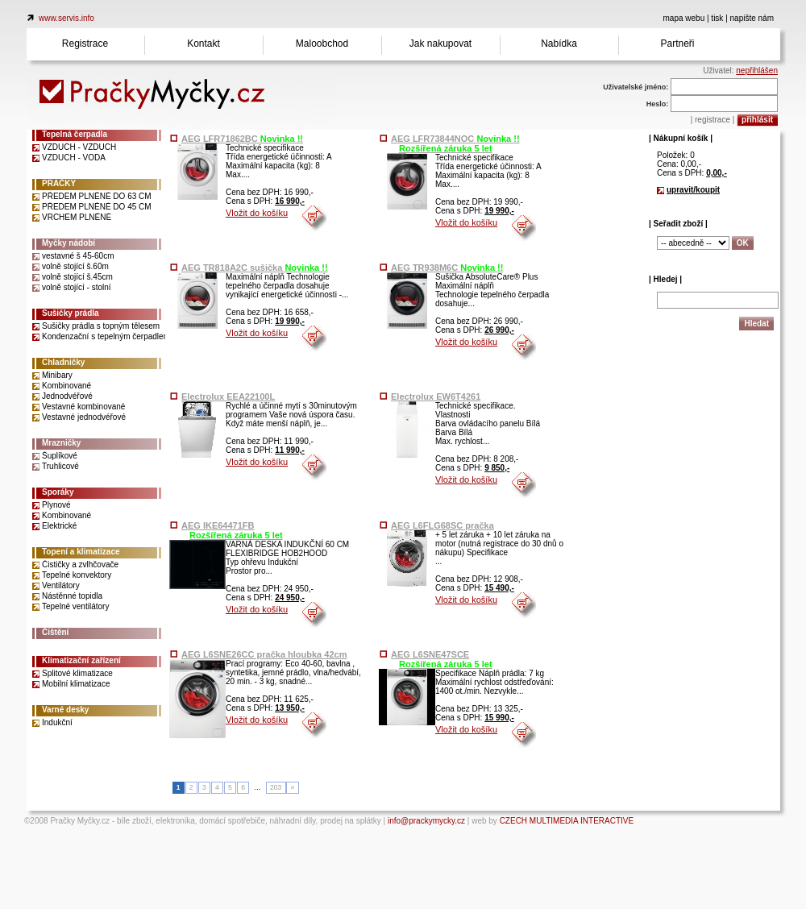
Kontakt (203, 43)
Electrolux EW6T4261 (435, 396)
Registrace (85, 43)
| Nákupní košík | (681, 138)
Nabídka (559, 43)
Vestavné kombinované (83, 406)
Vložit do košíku (257, 213)
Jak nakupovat (440, 43)
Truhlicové (60, 466)
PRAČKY (59, 183)
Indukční (57, 722)
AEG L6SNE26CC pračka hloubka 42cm (264, 654)
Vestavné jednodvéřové (84, 417)
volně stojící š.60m (75, 266)
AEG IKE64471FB (217, 525)
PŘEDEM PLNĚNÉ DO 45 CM (97, 206)
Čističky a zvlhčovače (80, 564)
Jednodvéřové (67, 396)
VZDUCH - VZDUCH (79, 147)
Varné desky (65, 709)
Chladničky (63, 362)
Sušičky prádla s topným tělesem (101, 326)
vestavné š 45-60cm (78, 255)
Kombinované (66, 385)
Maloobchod (322, 43)
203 (275, 787)
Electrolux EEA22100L (228, 396)
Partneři (677, 43)
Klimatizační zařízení (81, 660)
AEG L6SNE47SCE (430, 654)
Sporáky (57, 492)
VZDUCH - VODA (74, 157)
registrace (712, 119)
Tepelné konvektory (76, 575)
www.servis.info (66, 18)
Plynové (56, 504)
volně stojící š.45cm (77, 276)
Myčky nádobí (68, 243)
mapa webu (684, 18)
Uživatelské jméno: (635, 87)
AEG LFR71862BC (242, 138)
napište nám (752, 18)
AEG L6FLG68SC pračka (442, 525)
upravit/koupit (693, 189)
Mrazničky (61, 442)
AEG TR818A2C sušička (254, 267)
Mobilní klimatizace (76, 683)
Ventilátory (61, 585)
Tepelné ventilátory (75, 606)
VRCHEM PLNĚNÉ (76, 217)
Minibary (57, 375)
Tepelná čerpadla (74, 134)
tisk (717, 18)
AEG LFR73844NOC (455, 138)
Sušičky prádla (70, 313)
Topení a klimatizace (81, 551)
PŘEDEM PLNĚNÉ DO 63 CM (97, 196)
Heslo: (657, 104)
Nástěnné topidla (72, 595)
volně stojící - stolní (76, 287)
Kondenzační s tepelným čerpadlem (106, 336)
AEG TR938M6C (447, 267)
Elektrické (59, 525)
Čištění (55, 632)
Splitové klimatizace (77, 673)
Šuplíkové (59, 455)
